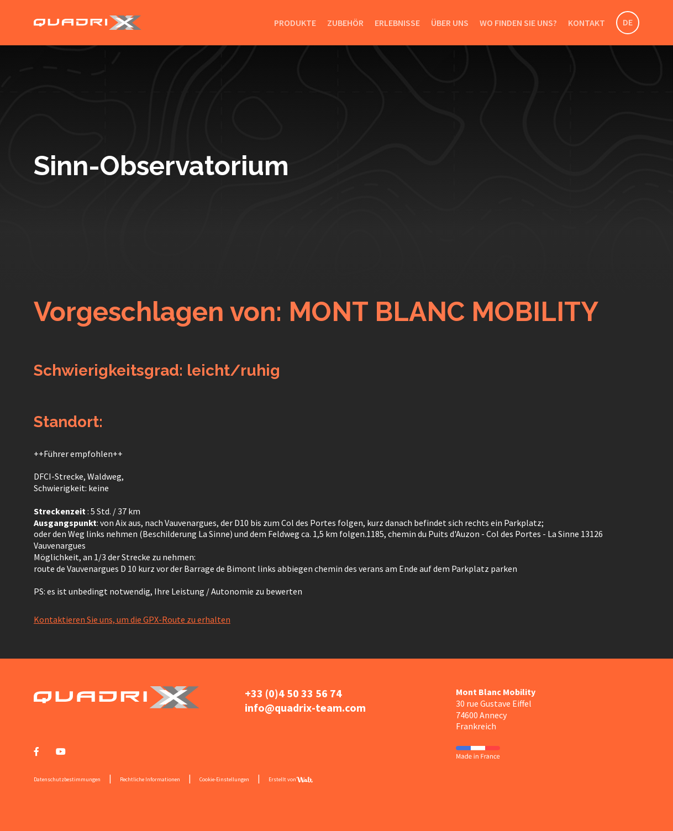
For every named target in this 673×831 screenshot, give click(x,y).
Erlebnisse (397, 22)
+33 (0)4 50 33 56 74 (293, 693)
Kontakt (586, 22)
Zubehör (345, 22)
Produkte (295, 22)
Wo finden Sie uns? (518, 22)
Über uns (450, 22)
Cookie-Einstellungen (224, 779)
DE (628, 22)
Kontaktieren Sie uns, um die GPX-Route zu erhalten (132, 619)
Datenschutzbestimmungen (67, 779)
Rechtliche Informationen (150, 779)
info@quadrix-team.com (305, 707)
